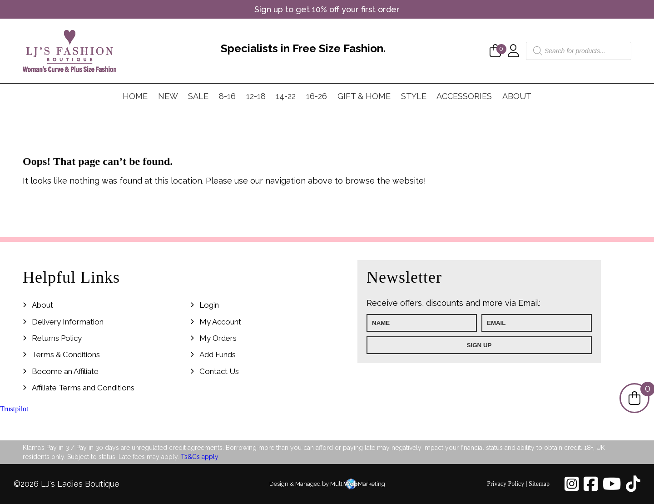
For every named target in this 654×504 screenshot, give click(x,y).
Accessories (464, 96)
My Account (220, 321)
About (516, 96)
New (168, 96)
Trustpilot (14, 409)
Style (413, 96)
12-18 (256, 96)
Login (209, 304)
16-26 (316, 96)
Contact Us (219, 371)
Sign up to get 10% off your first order (327, 9)
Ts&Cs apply (199, 456)
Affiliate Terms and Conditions (83, 387)
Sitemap (539, 483)
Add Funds (217, 354)
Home (135, 96)
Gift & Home (364, 96)
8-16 (227, 96)
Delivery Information (68, 321)
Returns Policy (57, 338)
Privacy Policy (505, 483)
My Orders (218, 338)
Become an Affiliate (65, 371)
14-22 (286, 96)
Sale (198, 96)
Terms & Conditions (66, 354)
